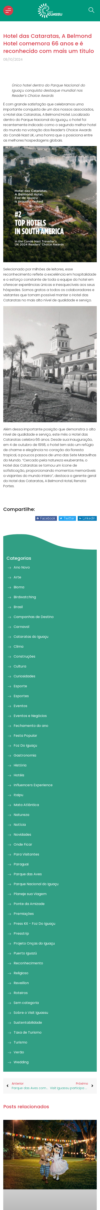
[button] (46, 518)
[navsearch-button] (90, 10)
